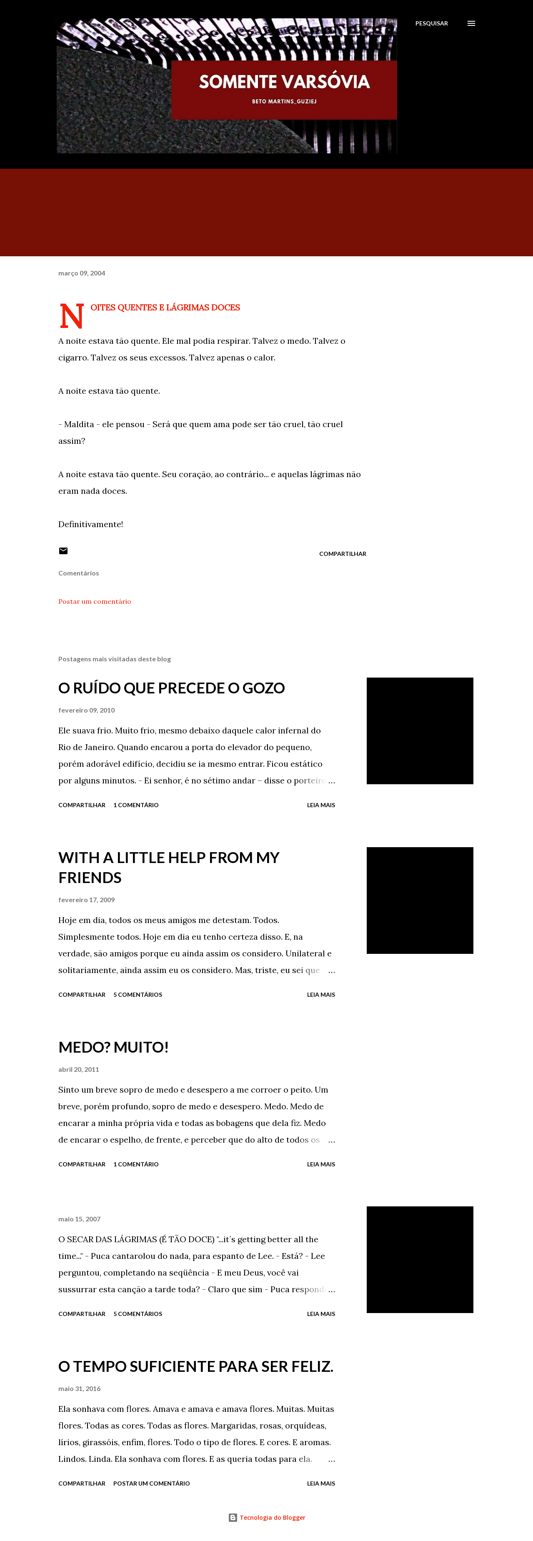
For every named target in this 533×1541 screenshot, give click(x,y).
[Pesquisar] (431, 23)
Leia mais (321, 804)
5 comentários (137, 994)
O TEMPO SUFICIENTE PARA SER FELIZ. (195, 1366)
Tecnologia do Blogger (266, 1517)
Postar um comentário (94, 601)
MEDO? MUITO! (113, 1047)
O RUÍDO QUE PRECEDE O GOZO (171, 687)
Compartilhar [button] (342, 553)
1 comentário (136, 804)
